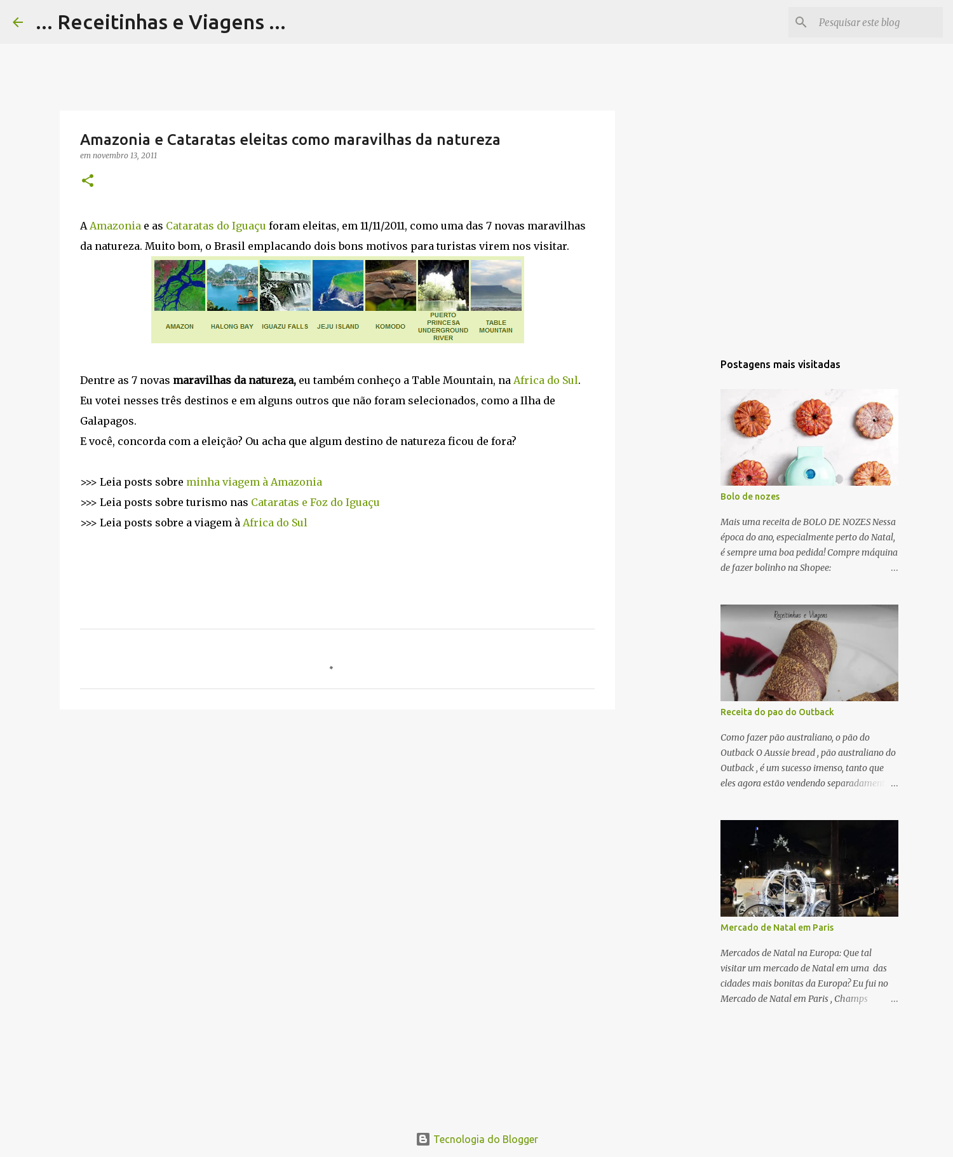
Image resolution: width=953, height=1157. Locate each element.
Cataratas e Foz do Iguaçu (315, 502)
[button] (87, 181)
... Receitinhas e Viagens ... (161, 21)
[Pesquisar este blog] (876, 22)
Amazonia (115, 225)
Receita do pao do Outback (777, 712)
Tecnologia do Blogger (477, 1139)
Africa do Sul (545, 380)
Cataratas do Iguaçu (216, 225)
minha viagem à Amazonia (254, 482)
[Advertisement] (337, 818)
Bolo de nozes (750, 496)
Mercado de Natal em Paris (777, 927)
